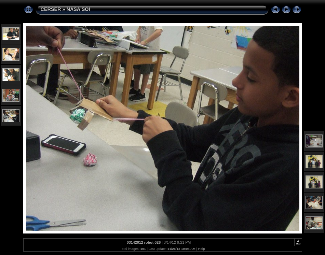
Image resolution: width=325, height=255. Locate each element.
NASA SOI (78, 9)
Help (201, 249)
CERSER (51, 9)
